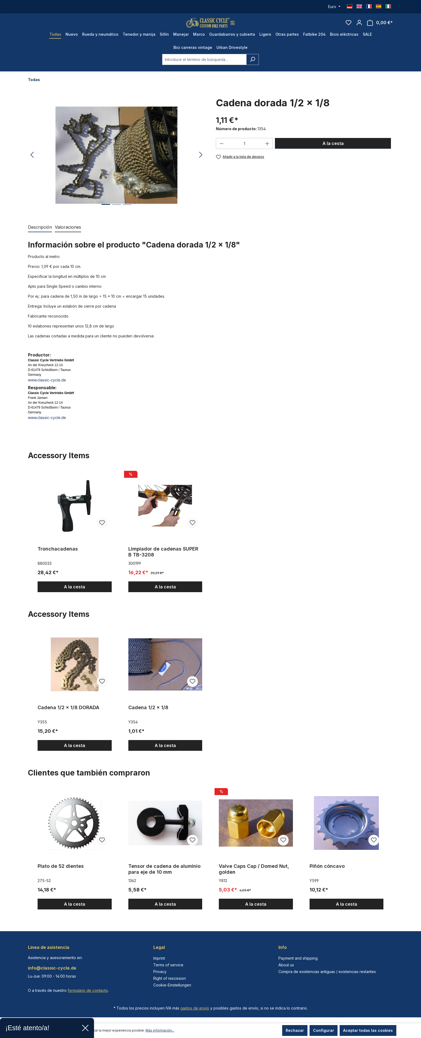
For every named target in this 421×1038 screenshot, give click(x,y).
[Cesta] (380, 26)
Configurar (323, 1030)
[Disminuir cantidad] (221, 149)
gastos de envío (194, 1008)
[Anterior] (32, 161)
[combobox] (204, 65)
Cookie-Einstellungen (172, 985)
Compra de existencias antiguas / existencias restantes (327, 971)
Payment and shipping (298, 958)
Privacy (159, 971)
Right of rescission (169, 978)
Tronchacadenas (58, 555)
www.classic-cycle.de (47, 386)
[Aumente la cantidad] (267, 149)
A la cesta (333, 149)
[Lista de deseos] (348, 26)
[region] (116, 161)
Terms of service (168, 965)
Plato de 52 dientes (61, 872)
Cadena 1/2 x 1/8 (148, 714)
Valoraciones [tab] (68, 233)
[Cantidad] (244, 149)
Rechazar (295, 1030)
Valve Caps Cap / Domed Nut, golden (254, 875)
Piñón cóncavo (327, 872)
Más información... (160, 1030)
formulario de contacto (88, 990)
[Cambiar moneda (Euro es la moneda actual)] (334, 6)
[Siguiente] (201, 161)
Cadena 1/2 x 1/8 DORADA (68, 714)
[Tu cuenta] (359, 26)
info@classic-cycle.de (52, 968)
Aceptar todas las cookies (368, 1030)
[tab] (40, 234)
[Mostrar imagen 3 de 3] (127, 215)
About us (286, 965)
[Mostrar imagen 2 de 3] (116, 215)
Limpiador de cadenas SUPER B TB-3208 (163, 558)
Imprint (159, 958)
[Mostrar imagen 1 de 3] (105, 214)
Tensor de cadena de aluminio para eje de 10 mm (164, 875)
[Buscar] (252, 65)
